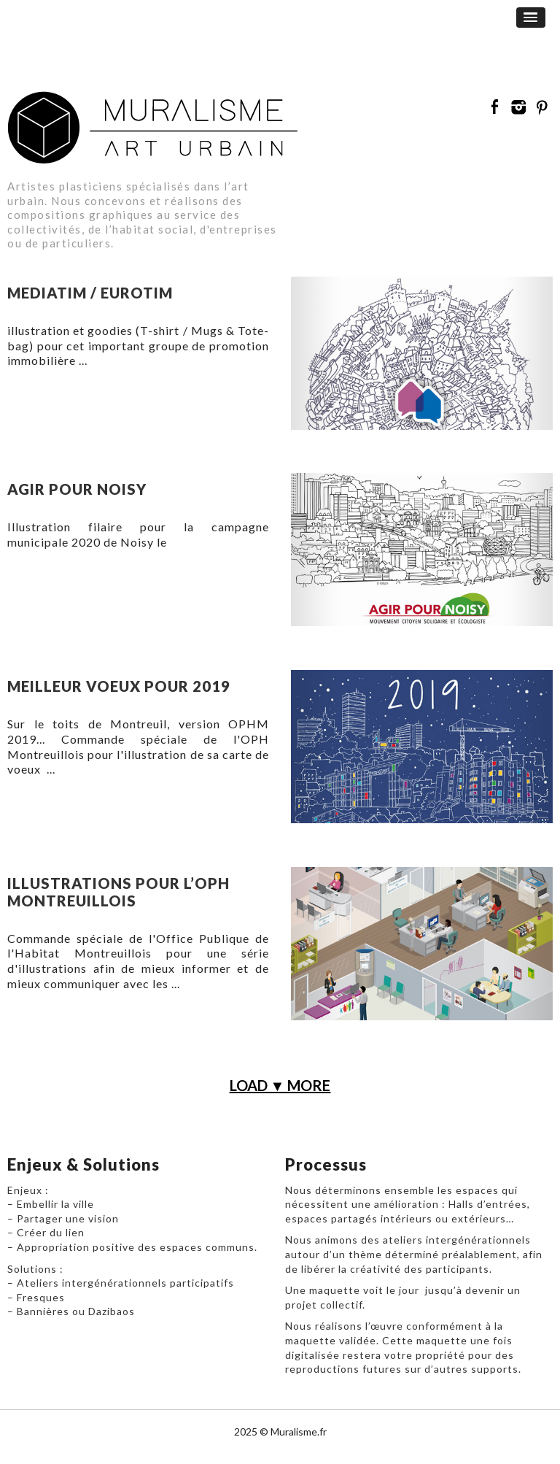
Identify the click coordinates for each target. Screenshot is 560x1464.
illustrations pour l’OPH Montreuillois (118, 891)
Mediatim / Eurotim (90, 292)
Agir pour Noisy (77, 489)
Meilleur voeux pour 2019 (118, 686)
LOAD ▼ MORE (280, 1085)
